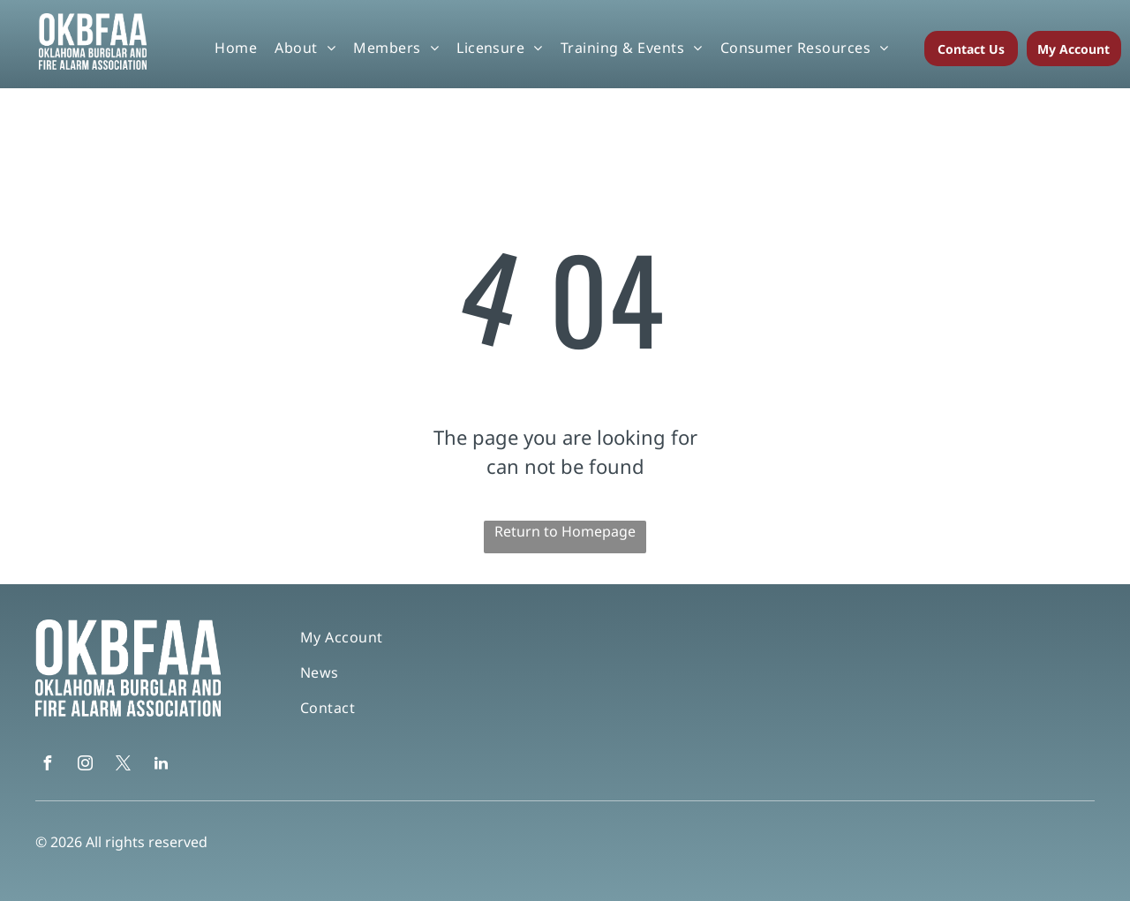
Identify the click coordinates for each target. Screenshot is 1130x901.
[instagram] (84, 765)
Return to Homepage (565, 531)
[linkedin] (160, 765)
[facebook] (46, 765)
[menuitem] (236, 47)
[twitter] (122, 765)
